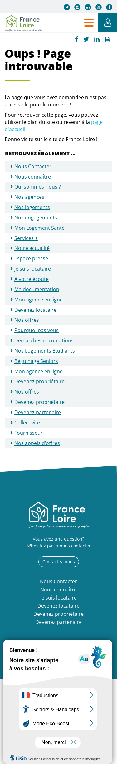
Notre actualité (32, 248)
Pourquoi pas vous (36, 330)
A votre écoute (31, 279)
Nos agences (29, 196)
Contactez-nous (58, 562)
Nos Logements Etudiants (44, 350)
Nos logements (32, 207)
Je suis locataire (32, 268)
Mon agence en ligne (38, 299)
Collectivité (27, 422)
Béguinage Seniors (36, 361)
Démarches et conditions (44, 340)
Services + (26, 238)
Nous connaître (32, 176)
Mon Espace (107, 22)
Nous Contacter (32, 166)
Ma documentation (36, 289)
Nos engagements (35, 217)
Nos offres (26, 319)
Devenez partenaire (37, 412)
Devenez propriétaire (39, 381)
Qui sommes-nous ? (37, 186)
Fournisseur (28, 432)
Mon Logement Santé (39, 227)
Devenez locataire (35, 309)
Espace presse (31, 258)
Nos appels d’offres (37, 443)
